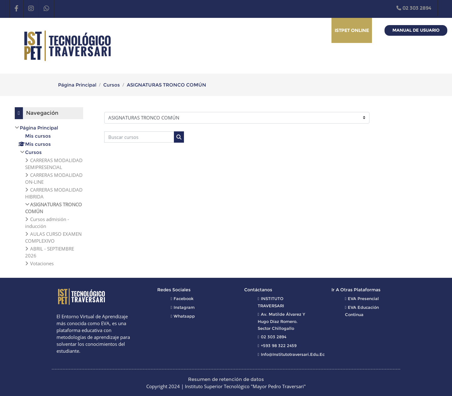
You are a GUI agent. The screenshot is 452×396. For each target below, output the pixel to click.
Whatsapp (184, 316)
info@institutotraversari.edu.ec (293, 354)
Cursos (111, 85)
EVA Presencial (363, 298)
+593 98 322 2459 (279, 345)
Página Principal (77, 85)
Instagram (184, 307)
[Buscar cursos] (139, 137)
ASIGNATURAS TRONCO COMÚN (166, 85)
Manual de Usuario (415, 30)
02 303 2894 (413, 8)
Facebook (184, 298)
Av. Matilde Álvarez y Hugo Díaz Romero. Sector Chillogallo (281, 321)
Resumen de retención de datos (226, 379)
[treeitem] (49, 195)
